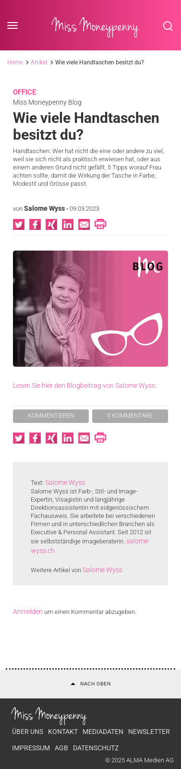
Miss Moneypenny (95, 26)
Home (15, 62)
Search (168, 26)
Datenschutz (96, 748)
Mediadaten (103, 731)
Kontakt (63, 731)
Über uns (27, 731)
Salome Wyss (44, 208)
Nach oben (91, 683)
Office (24, 92)
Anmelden (28, 611)
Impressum (31, 748)
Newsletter (149, 731)
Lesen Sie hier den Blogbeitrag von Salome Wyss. (85, 385)
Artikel (39, 62)
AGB (61, 748)
